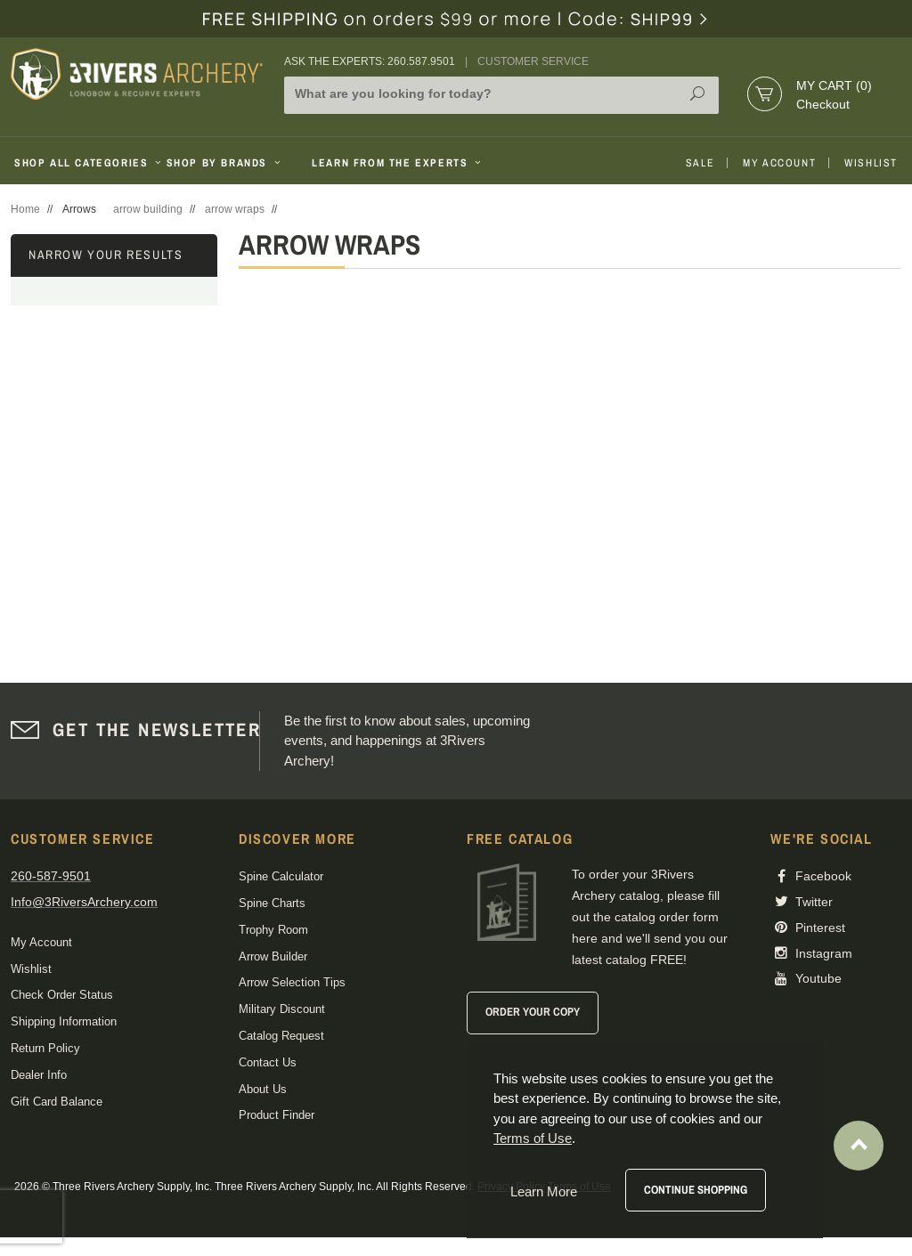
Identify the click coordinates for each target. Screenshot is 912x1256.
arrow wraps (235, 209)
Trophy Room (273, 929)
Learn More (543, 1191)
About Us (263, 1089)
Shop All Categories (83, 163)
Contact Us (268, 1062)
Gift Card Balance (56, 1101)
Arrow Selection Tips (292, 982)
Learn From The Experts (398, 163)
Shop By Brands (225, 163)
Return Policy (45, 1048)
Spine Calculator (281, 876)
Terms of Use (532, 1138)
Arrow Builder (273, 956)
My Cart (834, 85)
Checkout (823, 104)
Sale (700, 163)
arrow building (148, 209)
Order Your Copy (532, 1011)
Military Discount (282, 1009)
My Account (779, 163)
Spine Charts (272, 903)
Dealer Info (39, 1075)
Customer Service (533, 61)
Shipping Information (64, 1021)
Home (25, 209)
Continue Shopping (695, 1189)
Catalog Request (281, 1035)
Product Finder (276, 1115)
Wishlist (871, 163)
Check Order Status (62, 994)
